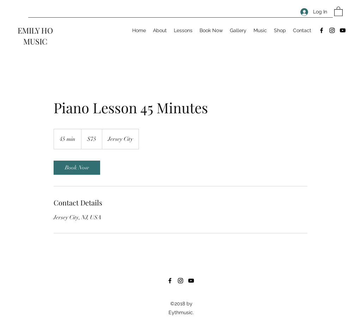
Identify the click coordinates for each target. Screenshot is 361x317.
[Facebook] (321, 30)
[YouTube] (342, 30)
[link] (77, 168)
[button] (338, 11)
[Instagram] (332, 30)
